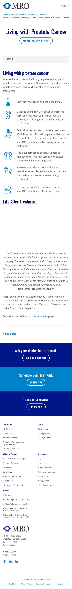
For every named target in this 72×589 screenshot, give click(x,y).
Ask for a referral (36, 358)
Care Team (7, 472)
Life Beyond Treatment (13, 485)
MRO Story (7, 429)
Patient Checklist (45, 467)
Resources (42, 463)
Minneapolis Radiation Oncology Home (16, 6)
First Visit (7, 467)
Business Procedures (43, 584)
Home (5, 14)
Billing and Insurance (46, 472)
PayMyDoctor (43, 480)
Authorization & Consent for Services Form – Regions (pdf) (16, 516)
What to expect (17, 14)
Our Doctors (43, 429)
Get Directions (9, 545)
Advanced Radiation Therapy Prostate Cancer (23, 17)
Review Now (36, 407)
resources (42, 316)
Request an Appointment (36, 40)
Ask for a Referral (10, 463)
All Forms (7, 495)
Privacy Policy (26, 584)
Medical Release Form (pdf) (15, 504)
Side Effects (10, 333)
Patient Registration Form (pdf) (16, 499)
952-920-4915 (10, 552)
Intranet (60, 584)
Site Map (12, 584)
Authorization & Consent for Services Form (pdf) (15, 509)
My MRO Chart (44, 476)
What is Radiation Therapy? (14, 458)
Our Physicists (44, 433)
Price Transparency (46, 485)
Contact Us (36, 382)
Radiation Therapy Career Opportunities (14, 443)
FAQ (39, 458)
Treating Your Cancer (36, 14)
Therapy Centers (10, 437)
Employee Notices (11, 448)
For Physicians (44, 437)
